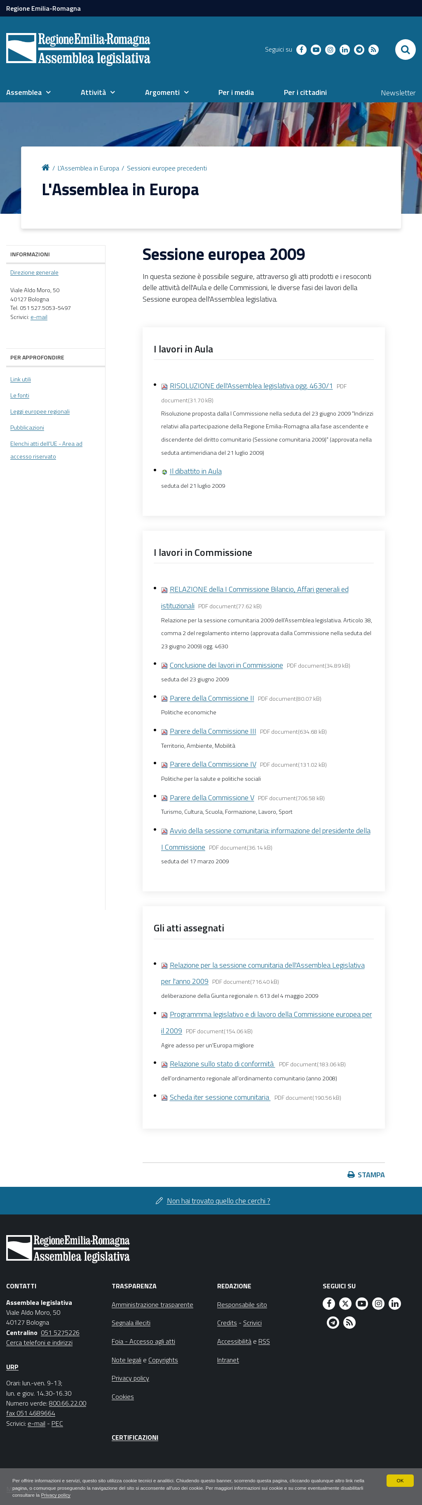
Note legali (126, 1360)
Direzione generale (34, 272)
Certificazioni (135, 1437)
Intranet (228, 1360)
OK (399, 1480)
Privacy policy (81, 1495)
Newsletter (398, 92)
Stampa (371, 1174)
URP (12, 1367)
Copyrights (163, 1360)
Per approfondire (37, 357)
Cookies (123, 1396)
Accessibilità (234, 1341)
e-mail (38, 316)
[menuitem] (28, 92)
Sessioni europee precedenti (167, 168)
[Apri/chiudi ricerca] (405, 49)
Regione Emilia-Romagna (43, 8)
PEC (57, 1423)
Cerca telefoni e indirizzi (39, 1342)
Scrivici (252, 1323)
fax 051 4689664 (30, 1413)
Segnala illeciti (131, 1323)
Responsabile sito (242, 1304)
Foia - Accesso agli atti (143, 1341)
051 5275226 (60, 1332)
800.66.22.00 (67, 1403)
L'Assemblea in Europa (88, 168)
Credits (227, 1323)
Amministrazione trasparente (152, 1304)
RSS (264, 1341)
